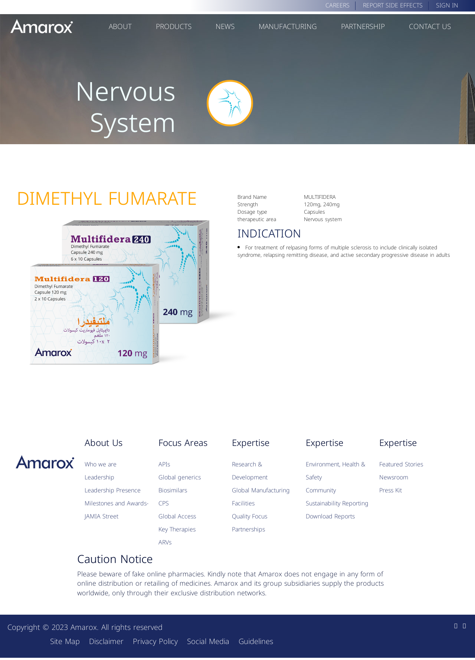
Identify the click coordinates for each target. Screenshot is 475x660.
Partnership (363, 26)
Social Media (208, 641)
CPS (163, 503)
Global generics (179, 477)
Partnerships (248, 529)
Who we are (101, 464)
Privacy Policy (155, 641)
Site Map (65, 641)
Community (321, 490)
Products (173, 26)
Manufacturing (288, 26)
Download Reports (330, 516)
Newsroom (393, 477)
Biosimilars (172, 490)
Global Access (177, 516)
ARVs (164, 542)
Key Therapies (177, 529)
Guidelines (256, 641)
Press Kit (390, 490)
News (225, 26)
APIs (164, 464)
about (120, 26)
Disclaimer (106, 641)
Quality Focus (249, 516)
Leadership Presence (113, 490)
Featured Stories (401, 464)
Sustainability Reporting (337, 503)
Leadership (99, 477)
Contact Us (430, 26)
